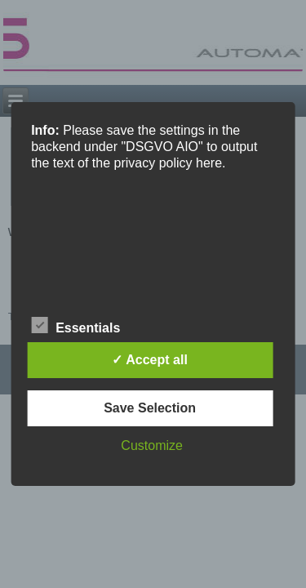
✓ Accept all (149, 360)
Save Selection (150, 408)
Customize (152, 445)
